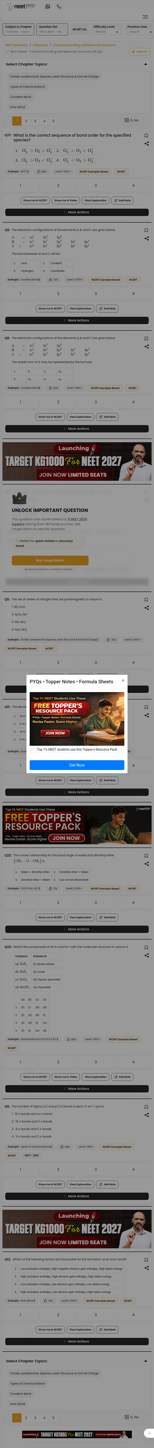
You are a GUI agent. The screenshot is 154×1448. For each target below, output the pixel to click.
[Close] (123, 680)
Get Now (77, 765)
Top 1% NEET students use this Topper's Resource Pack (77, 749)
